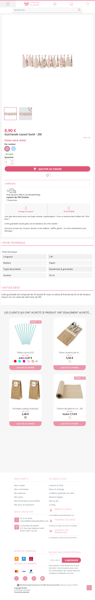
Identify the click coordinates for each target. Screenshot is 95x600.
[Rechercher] (47, 10)
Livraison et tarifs (56, 485)
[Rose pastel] (28, 361)
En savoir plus (12, 200)
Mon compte (19, 485)
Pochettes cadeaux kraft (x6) (25, 408)
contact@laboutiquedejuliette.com (34, 521)
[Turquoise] (19, 361)
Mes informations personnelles (27, 501)
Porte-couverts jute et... (69, 352)
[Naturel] (69, 361)
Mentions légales (56, 497)
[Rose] (7, 148)
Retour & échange (56, 489)
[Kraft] (25, 417)
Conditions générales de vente (61, 493)
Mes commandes (21, 489)
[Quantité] (8, 162)
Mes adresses (20, 493)
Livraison (47, 184)
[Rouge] (15, 361)
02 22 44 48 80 (69, 209)
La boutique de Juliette (22, 590)
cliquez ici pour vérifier (69, 585)
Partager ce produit (26, 209)
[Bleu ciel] (13, 148)
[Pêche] (32, 361)
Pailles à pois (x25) (25, 352)
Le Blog (52, 505)
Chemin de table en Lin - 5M (70, 408)
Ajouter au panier (47, 169)
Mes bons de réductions (24, 505)
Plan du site (54, 501)
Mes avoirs (18, 497)
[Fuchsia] (24, 361)
